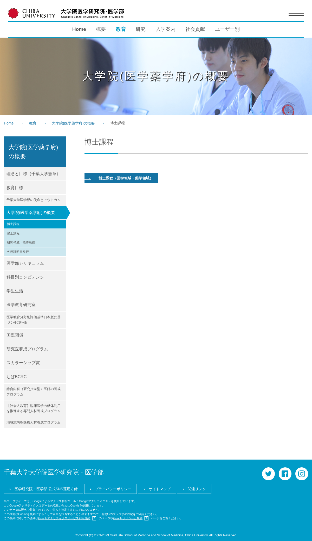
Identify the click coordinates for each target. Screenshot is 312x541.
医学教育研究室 (21, 304)
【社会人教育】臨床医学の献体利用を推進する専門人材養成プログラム (33, 408)
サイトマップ (160, 488)
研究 (141, 28)
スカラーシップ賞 (23, 362)
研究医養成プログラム (27, 348)
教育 (121, 28)
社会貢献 (195, 28)
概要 (101, 28)
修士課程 (13, 233)
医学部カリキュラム (25, 263)
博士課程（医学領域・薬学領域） (126, 178)
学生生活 (14, 290)
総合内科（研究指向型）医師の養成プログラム (33, 391)
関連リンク (197, 488)
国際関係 (14, 334)
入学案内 (166, 28)
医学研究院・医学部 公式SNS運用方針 (46, 488)
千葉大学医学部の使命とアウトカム (33, 199)
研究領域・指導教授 (21, 242)
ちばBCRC (16, 376)
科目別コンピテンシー (27, 276)
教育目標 (14, 187)
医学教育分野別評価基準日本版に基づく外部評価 (33, 319)
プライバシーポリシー (113, 488)
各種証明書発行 (18, 251)
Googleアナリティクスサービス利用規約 (64, 517)
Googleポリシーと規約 (127, 517)
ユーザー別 (227, 28)
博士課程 (13, 223)
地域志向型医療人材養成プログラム (33, 422)
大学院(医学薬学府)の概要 (73, 123)
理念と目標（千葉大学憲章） (33, 173)
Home (79, 28)
